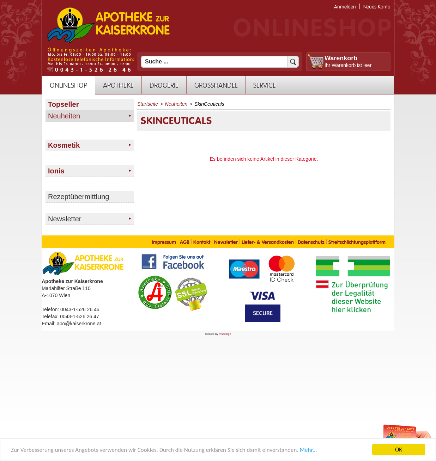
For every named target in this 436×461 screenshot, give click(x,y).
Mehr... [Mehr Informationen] (308, 450)
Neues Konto (376, 7)
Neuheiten (176, 104)
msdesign (225, 334)
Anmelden (345, 7)
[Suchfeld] (220, 62)
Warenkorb (341, 58)
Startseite (147, 104)
